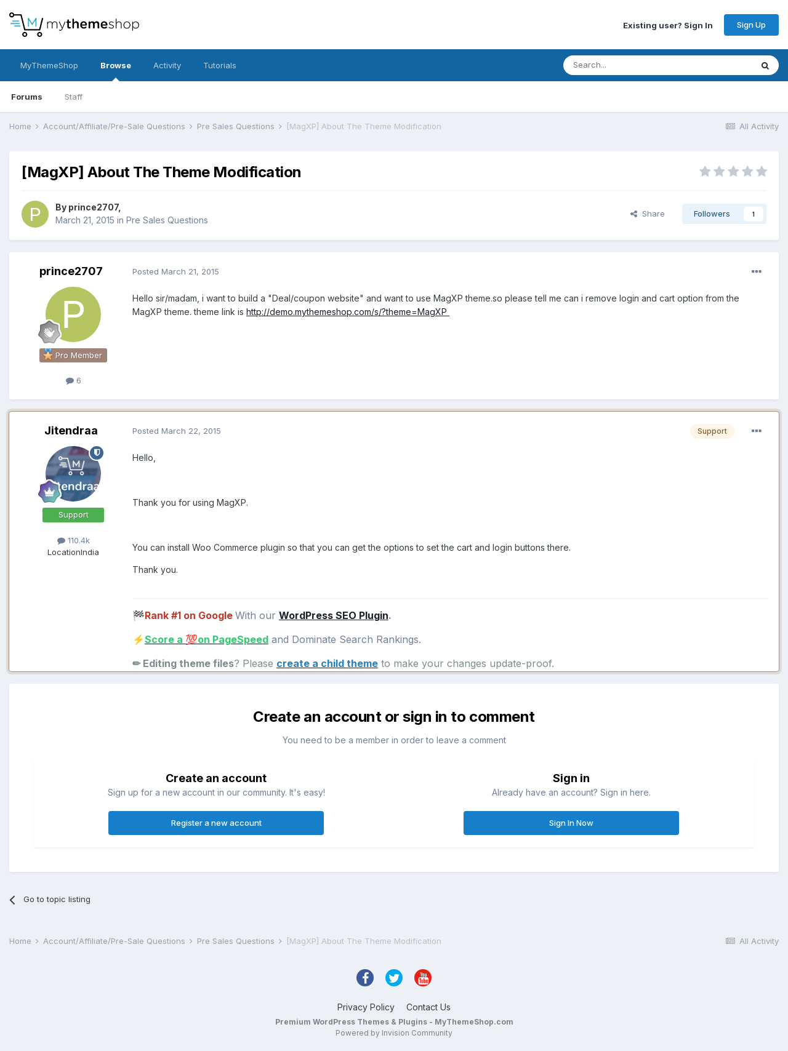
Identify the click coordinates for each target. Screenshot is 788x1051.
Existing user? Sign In (668, 25)
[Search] (626, 65)
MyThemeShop (49, 65)
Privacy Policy (366, 1007)
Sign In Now (571, 823)
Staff (73, 97)
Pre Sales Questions (167, 220)
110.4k (73, 540)
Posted (175, 271)
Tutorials (219, 65)
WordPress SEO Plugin (333, 615)
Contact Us (428, 1007)
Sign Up (751, 25)
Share (647, 213)
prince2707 (93, 207)
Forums (26, 97)
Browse (115, 70)
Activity (167, 65)
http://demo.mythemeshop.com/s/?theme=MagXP (347, 311)
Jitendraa (71, 430)
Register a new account (216, 823)
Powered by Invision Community (394, 1032)
